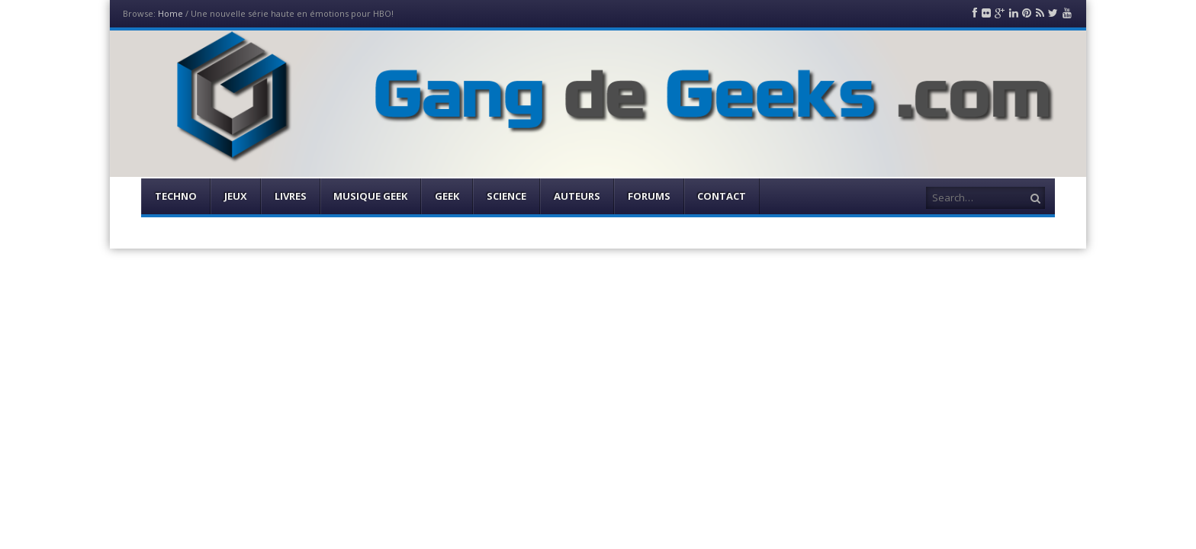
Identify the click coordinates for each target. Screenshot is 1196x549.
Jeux (235, 196)
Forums (649, 196)
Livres (291, 196)
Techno (176, 196)
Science (506, 196)
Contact (721, 196)
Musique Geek (370, 196)
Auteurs (577, 196)
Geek (447, 196)
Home (170, 13)
